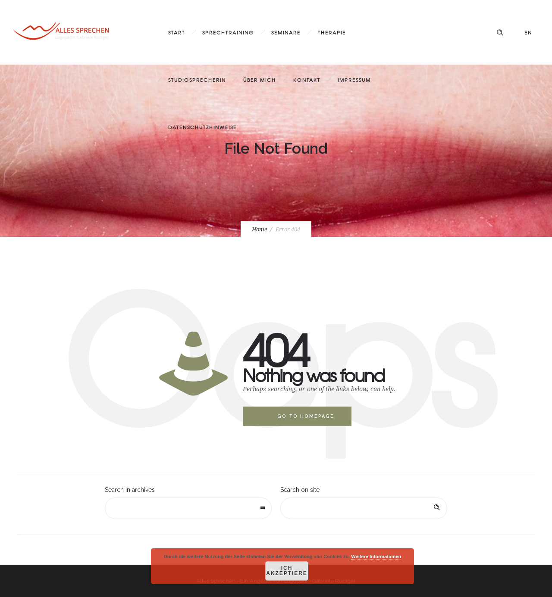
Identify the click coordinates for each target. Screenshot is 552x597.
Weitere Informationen (376, 556)
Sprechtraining (228, 32)
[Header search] (500, 33)
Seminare (286, 32)
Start (176, 32)
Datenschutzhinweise (202, 127)
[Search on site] (363, 508)
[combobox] (188, 508)
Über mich (259, 79)
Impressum (354, 79)
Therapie (332, 32)
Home (259, 229)
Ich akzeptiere (286, 571)
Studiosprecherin (197, 79)
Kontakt (306, 79)
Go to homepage (305, 416)
